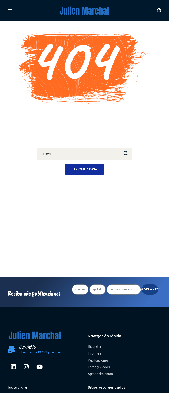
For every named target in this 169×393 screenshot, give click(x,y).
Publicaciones (98, 360)
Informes (94, 353)
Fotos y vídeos (99, 367)
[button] (159, 10)
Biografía (94, 347)
